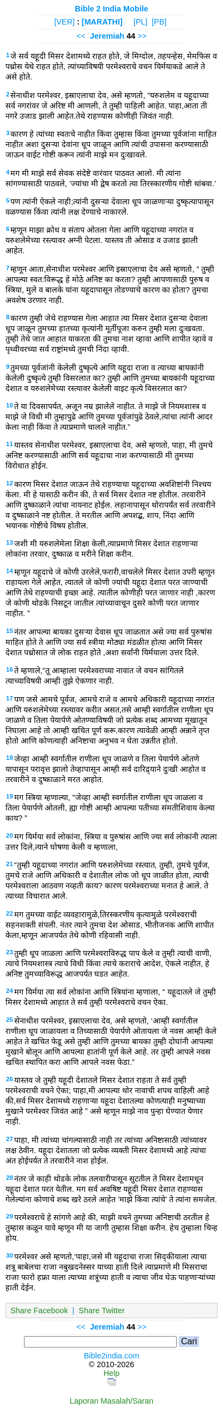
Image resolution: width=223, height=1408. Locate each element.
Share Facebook (39, 1310)
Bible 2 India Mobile (111, 8)
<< (81, 36)
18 (9, 757)
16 (9, 669)
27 (9, 1139)
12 (9, 483)
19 (9, 796)
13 (9, 542)
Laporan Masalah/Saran (112, 1401)
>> (142, 36)
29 (9, 1216)
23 (9, 952)
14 (9, 571)
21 (9, 864)
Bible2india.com (112, 1355)
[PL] (141, 21)
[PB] (159, 21)
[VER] (64, 21)
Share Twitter (102, 1310)
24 (9, 991)
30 (9, 1255)
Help (112, 1373)
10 (9, 405)
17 (9, 698)
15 (9, 630)
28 (9, 1177)
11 (9, 444)
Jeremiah (107, 36)
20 (9, 835)
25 (9, 1019)
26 (9, 1079)
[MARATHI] (102, 21)
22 (9, 913)
